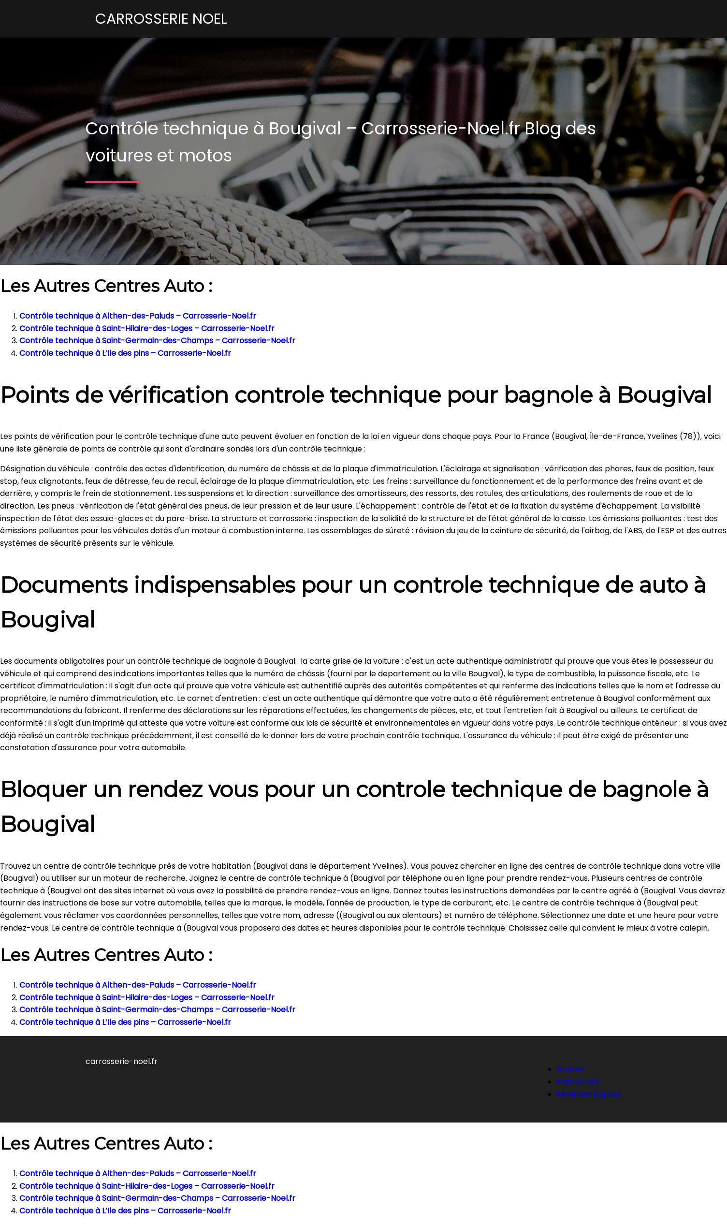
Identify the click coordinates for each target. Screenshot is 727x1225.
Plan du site (578, 1081)
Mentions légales (589, 1094)
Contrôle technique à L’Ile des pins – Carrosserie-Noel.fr (125, 353)
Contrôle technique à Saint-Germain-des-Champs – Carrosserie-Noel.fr (157, 340)
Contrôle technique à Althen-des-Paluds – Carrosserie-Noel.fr (137, 315)
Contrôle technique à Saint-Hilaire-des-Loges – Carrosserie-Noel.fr (147, 328)
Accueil (570, 1069)
